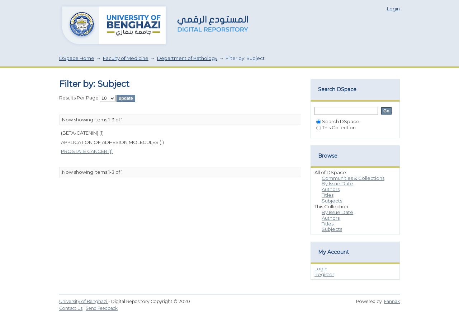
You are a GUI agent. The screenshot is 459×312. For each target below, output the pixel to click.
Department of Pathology (187, 58)
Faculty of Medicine (125, 58)
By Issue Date (337, 183)
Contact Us (70, 308)
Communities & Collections (353, 178)
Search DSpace (337, 121)
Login (393, 8)
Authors (331, 189)
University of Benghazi (83, 301)
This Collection (336, 127)
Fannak (392, 301)
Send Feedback (102, 308)
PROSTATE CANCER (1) (87, 151)
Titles (327, 195)
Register (324, 274)
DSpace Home (76, 58)
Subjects (332, 201)
